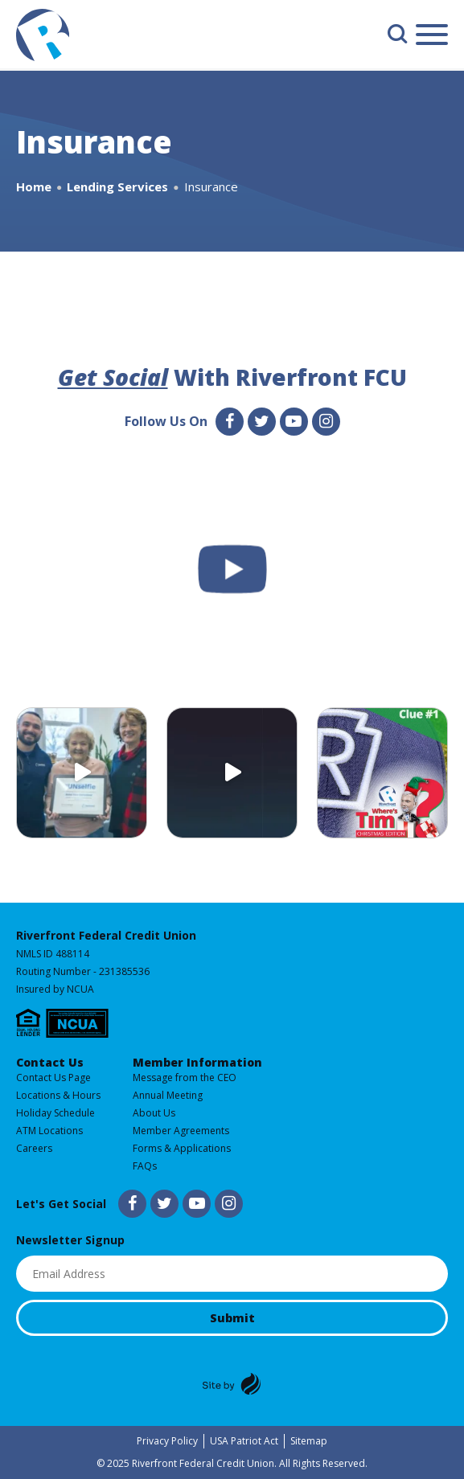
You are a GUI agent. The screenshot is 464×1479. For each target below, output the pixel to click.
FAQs (145, 1166)
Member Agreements (181, 1130)
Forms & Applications (182, 1148)
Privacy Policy (167, 1441)
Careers (34, 1148)
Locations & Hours (58, 1095)
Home (33, 186)
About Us (154, 1113)
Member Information (197, 1062)
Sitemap (308, 1441)
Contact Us (50, 1062)
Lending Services (117, 186)
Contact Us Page (53, 1077)
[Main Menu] (432, 37)
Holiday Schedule (55, 1113)
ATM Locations (49, 1130)
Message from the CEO (184, 1077)
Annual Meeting (168, 1095)
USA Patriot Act (244, 1441)
